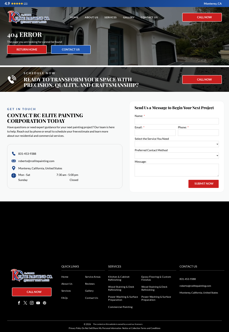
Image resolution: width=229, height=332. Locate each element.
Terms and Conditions (150, 328)
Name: (139, 116)
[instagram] (32, 303)
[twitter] (25, 303)
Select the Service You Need (152, 138)
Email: (138, 127)
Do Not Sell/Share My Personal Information (101, 328)
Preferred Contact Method (151, 150)
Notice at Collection (131, 328)
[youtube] (38, 303)
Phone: (182, 127)
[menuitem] (74, 17)
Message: (140, 161)
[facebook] (19, 303)
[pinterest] (44, 303)
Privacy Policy (75, 328)
